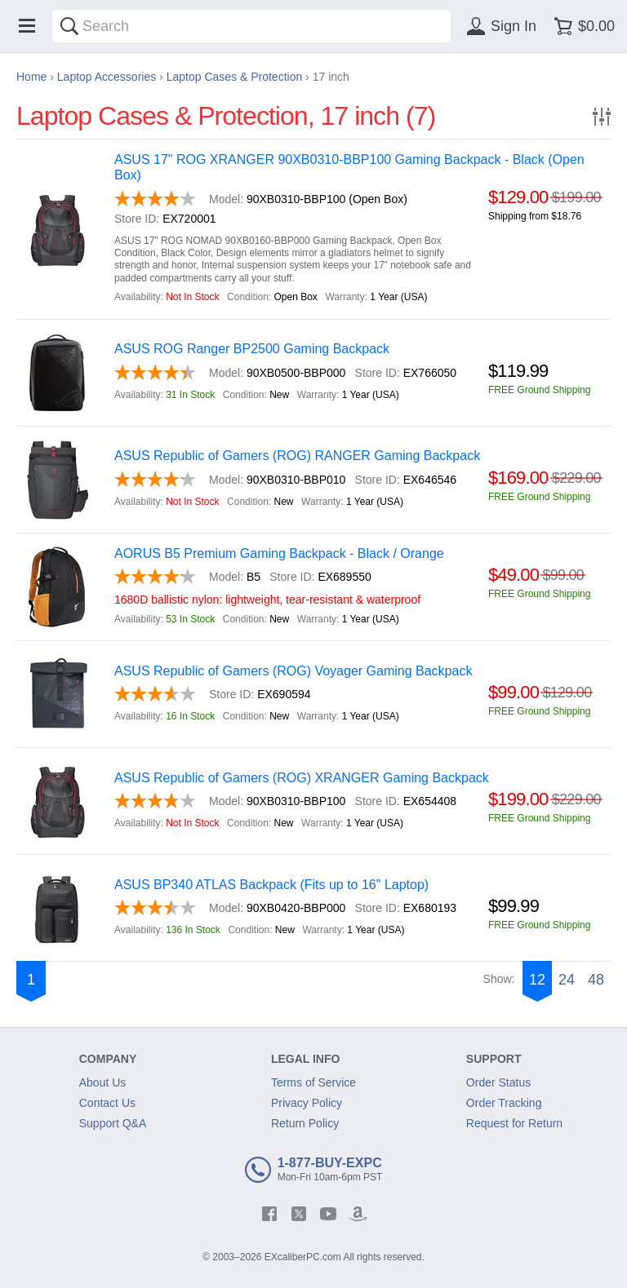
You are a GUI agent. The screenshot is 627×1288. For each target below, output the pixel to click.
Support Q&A (113, 1123)
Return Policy (305, 1123)
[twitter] (299, 1214)
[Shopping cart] (582, 26)
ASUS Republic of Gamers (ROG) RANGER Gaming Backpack (297, 456)
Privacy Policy (306, 1102)
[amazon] (358, 1214)
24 (566, 980)
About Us (103, 1082)
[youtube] (328, 1214)
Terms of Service (313, 1082)
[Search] (69, 26)
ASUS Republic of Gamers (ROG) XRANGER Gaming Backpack (301, 778)
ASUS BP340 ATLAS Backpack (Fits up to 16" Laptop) (271, 885)
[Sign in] (498, 26)
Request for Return (514, 1123)
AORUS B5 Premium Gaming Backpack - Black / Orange (279, 553)
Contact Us (107, 1102)
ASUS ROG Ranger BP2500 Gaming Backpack (251, 349)
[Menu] (27, 26)
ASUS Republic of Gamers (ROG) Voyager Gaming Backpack (293, 671)
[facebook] (269, 1214)
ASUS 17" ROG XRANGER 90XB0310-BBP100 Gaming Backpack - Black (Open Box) (349, 167)
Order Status (498, 1082)
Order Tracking (504, 1102)
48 (596, 980)
